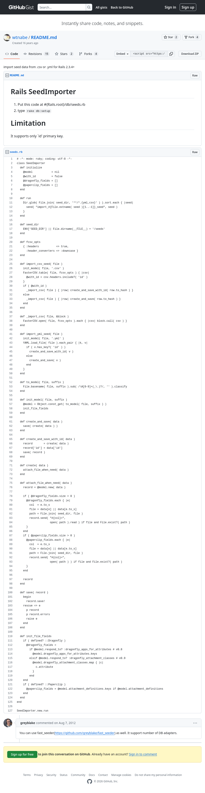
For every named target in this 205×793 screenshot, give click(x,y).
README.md (44, 37)
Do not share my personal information (158, 775)
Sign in (170, 7)
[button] (171, 54)
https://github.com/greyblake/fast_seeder (85, 733)
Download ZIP (190, 54)
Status (63, 775)
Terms (27, 775)
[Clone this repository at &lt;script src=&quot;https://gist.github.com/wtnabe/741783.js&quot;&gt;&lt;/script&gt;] (148, 54)
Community (78, 775)
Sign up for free (22, 754)
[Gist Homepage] (21, 7)
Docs (92, 775)
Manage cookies (121, 775)
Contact (103, 775)
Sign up (188, 7)
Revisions (36, 54)
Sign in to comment (143, 754)
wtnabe (20, 37)
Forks (88, 54)
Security (51, 775)
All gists (101, 7)
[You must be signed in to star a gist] (171, 37)
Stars (64, 54)
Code (11, 54)
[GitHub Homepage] (89, 781)
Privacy (38, 775)
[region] (102, 113)
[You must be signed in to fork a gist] (192, 37)
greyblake (27, 723)
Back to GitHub (122, 7)
